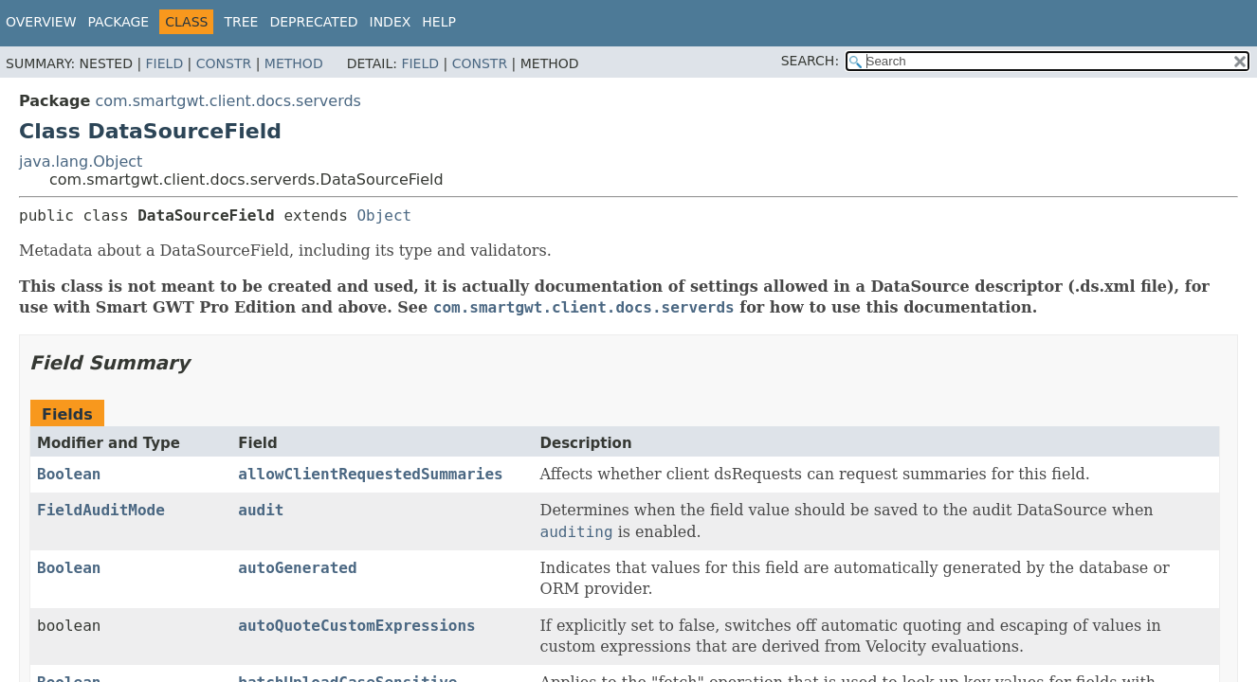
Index (390, 21)
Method (293, 63)
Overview (41, 21)
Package (119, 21)
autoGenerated (297, 568)
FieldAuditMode (101, 510)
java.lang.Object (80, 161)
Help (439, 21)
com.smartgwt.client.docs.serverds (228, 101)
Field (165, 63)
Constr (223, 63)
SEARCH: (810, 60)
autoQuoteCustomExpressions (356, 626)
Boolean (68, 474)
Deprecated (313, 21)
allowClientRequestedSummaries (370, 474)
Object (383, 215)
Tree (241, 21)
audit (260, 510)
